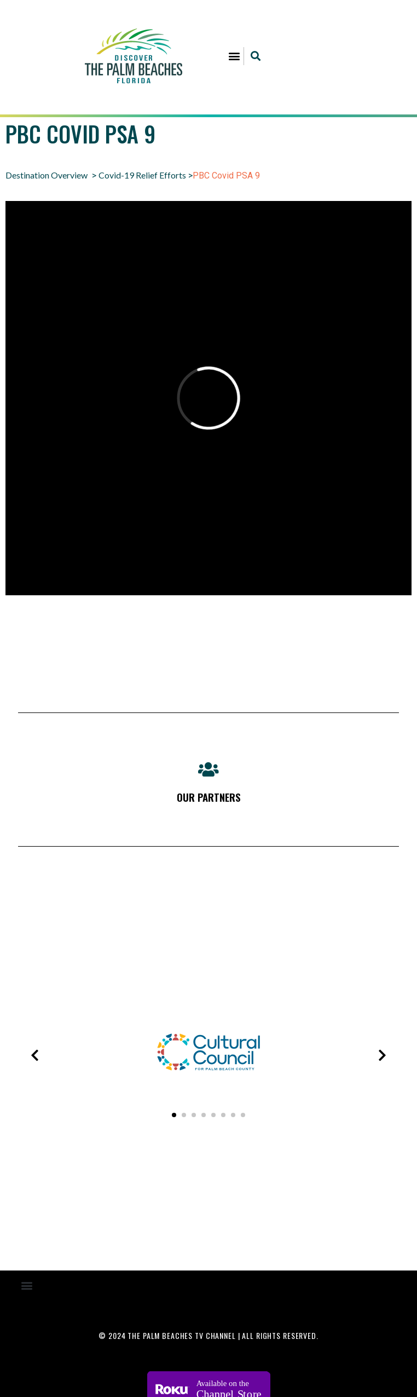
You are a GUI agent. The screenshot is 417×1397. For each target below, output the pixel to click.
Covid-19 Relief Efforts (142, 175)
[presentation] (35, 1055)
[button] (234, 56)
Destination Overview (46, 175)
